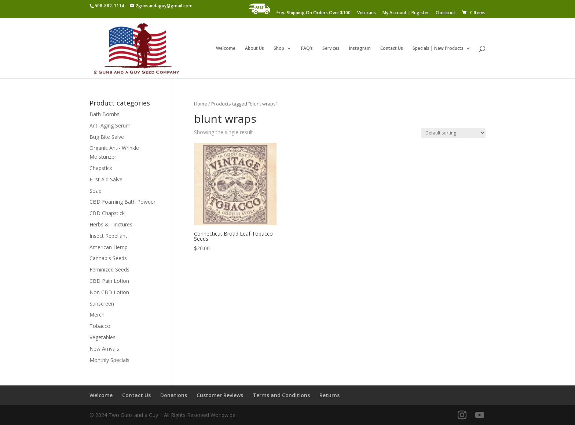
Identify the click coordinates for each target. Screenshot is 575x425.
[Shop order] (453, 133)
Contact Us (391, 48)
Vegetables (102, 337)
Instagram (360, 48)
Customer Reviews (220, 395)
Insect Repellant (108, 235)
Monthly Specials (109, 359)
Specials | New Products (438, 48)
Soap (95, 190)
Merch (97, 314)
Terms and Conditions (281, 395)
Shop (279, 48)
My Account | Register (405, 13)
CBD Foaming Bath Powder (122, 201)
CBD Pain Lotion (109, 280)
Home (200, 103)
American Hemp (108, 247)
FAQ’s (307, 48)
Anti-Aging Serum (110, 125)
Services (331, 48)
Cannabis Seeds (108, 258)
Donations (173, 395)
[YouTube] (479, 415)
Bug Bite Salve (106, 136)
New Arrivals (104, 348)
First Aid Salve (105, 179)
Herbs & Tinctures (110, 224)
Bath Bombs (104, 114)
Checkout (445, 13)
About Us (254, 48)
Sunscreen (101, 303)
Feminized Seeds (109, 269)
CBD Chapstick (107, 213)
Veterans (366, 13)
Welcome (225, 48)
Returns (329, 395)
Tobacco (99, 325)
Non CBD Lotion (109, 292)
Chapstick (100, 168)
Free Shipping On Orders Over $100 (313, 13)
